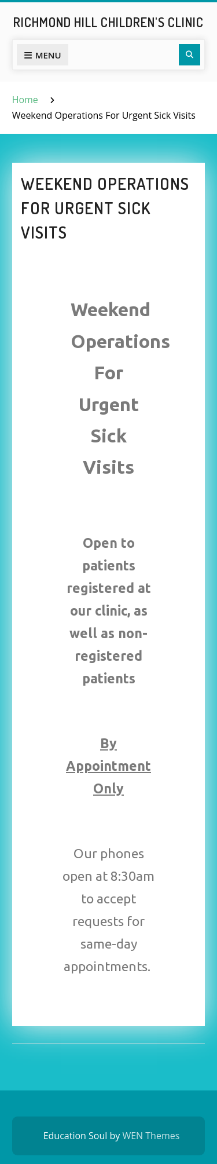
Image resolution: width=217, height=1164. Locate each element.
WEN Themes (150, 1135)
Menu (42, 55)
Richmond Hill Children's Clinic (108, 22)
